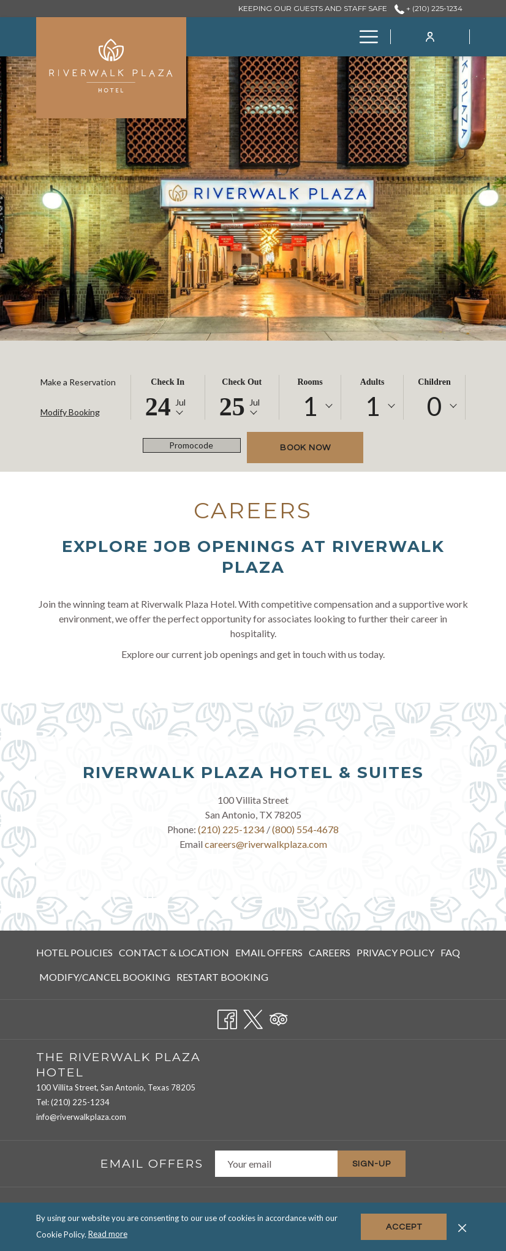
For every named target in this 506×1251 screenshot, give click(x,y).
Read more (107, 1234)
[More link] (364, 36)
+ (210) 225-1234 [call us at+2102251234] (429, 8)
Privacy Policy (395, 952)
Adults (372, 382)
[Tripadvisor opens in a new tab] (279, 1017)
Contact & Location (174, 952)
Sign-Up (371, 1164)
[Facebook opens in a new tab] (227, 1017)
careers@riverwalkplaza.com (266, 844)
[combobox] (310, 406)
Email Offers (269, 952)
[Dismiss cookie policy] (462, 1226)
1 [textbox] (310, 406)
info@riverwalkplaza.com (81, 1117)
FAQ (450, 952)
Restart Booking (222, 977)
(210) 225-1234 (231, 829)
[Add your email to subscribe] (276, 1164)
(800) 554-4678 (305, 829)
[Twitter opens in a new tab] (253, 1017)
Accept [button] (404, 1227)
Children (434, 382)
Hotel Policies (74, 952)
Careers (329, 952)
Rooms (309, 382)
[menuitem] (253, 36)
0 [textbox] (434, 406)
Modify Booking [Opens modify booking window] (70, 412)
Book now (305, 448)
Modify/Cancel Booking (104, 977)
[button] (168, 397)
